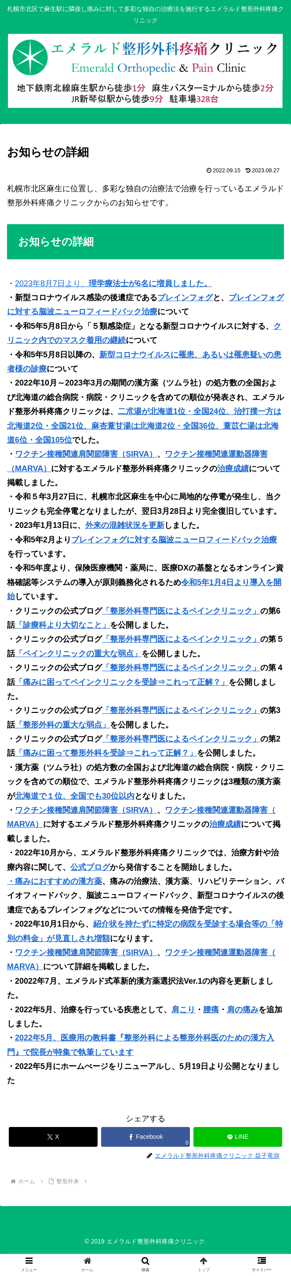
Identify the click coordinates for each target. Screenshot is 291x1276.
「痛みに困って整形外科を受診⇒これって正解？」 (106, 753)
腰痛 (211, 1009)
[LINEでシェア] (237, 1137)
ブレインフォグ (185, 297)
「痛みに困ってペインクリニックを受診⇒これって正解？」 (122, 682)
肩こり (183, 1009)
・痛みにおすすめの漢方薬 (54, 881)
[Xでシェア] (53, 1137)
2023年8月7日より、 (113, 283)
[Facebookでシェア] (145, 1137)
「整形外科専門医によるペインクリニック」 (181, 611)
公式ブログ (90, 867)
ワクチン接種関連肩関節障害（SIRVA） (86, 454)
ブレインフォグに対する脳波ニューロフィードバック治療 (174, 539)
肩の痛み (242, 1009)
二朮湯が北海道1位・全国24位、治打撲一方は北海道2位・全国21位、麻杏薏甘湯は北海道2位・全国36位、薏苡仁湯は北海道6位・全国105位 (144, 425)
